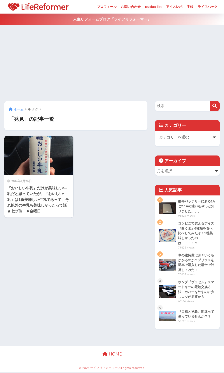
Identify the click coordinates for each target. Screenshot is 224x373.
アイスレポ (174, 7)
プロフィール (107, 7)
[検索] (215, 106)
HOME (112, 354)
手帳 (190, 7)
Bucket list (153, 7)
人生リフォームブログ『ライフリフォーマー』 (112, 19)
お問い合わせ (131, 7)
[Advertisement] (112, 63)
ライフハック (207, 7)
